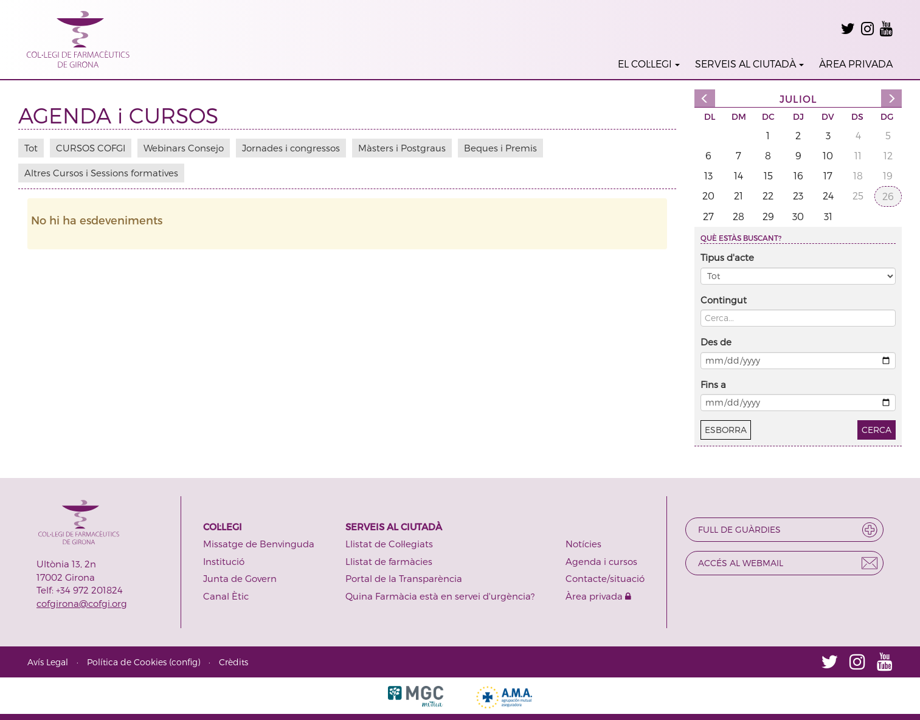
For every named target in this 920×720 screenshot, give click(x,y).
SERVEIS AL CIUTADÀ (749, 63)
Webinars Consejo (184, 147)
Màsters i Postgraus (402, 147)
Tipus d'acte (727, 257)
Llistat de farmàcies (388, 561)
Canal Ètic (226, 595)
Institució (223, 561)
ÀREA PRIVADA (856, 63)
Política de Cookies (127, 662)
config (184, 662)
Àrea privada (598, 595)
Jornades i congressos (291, 147)
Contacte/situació (605, 578)
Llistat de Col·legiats (389, 543)
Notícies (583, 543)
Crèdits (233, 662)
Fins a (713, 384)
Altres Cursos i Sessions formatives (101, 172)
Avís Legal (47, 662)
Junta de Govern (240, 578)
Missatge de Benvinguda (258, 543)
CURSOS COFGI (90, 147)
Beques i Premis (500, 147)
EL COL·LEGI (649, 63)
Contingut (723, 299)
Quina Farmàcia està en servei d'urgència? (439, 595)
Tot (31, 147)
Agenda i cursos (601, 561)
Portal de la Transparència (403, 578)
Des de (716, 341)
